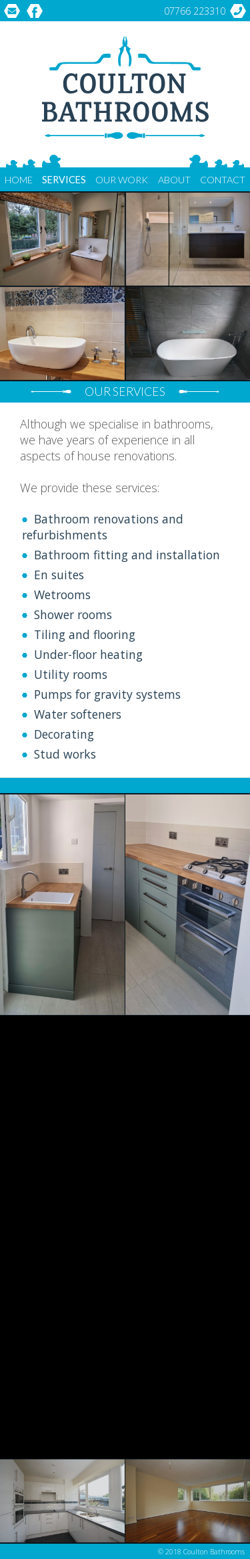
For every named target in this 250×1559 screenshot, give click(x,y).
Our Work (121, 179)
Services (64, 179)
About (174, 179)
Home (19, 179)
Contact (222, 179)
